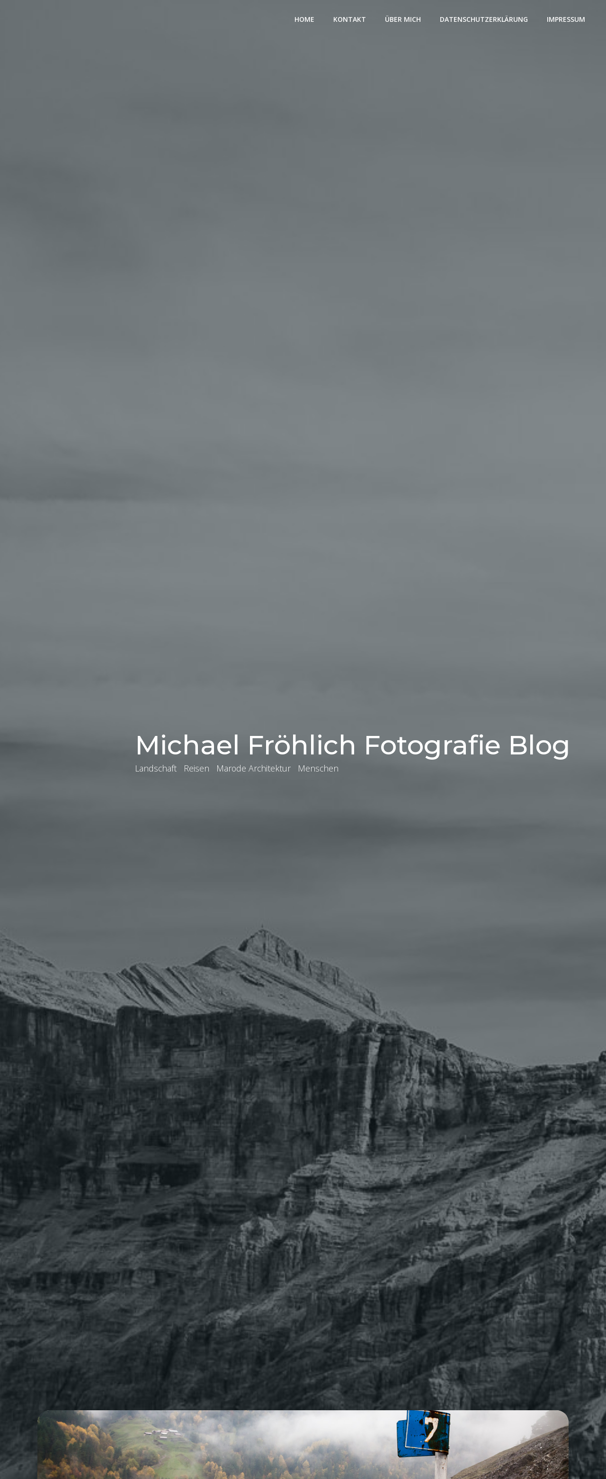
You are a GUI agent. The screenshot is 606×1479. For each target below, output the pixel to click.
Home (304, 19)
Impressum (566, 19)
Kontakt (349, 19)
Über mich (403, 19)
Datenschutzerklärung (484, 19)
